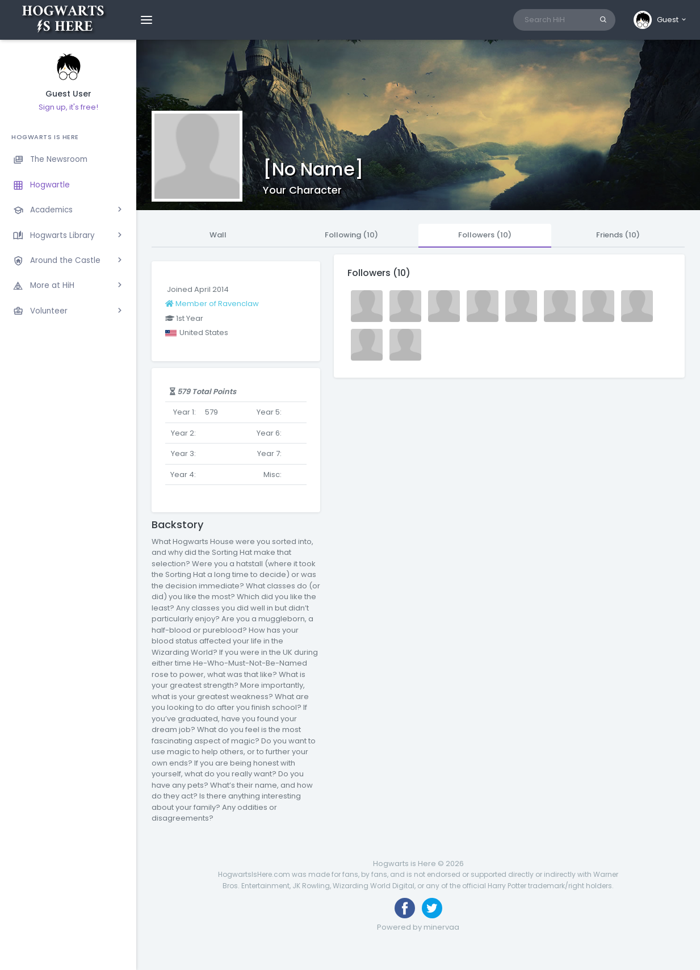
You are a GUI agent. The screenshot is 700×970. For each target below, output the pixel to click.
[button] (660, 20)
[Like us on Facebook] (405, 908)
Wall (218, 234)
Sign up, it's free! (68, 107)
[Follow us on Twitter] (432, 908)
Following (351, 234)
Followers (485, 234)
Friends (618, 234)
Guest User (68, 94)
